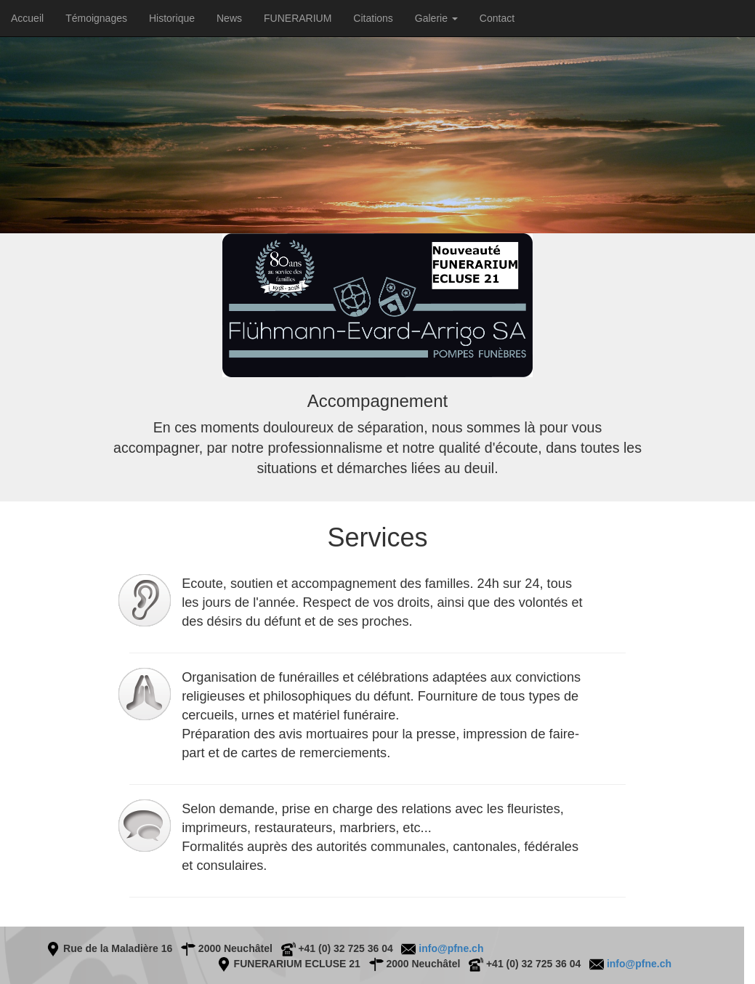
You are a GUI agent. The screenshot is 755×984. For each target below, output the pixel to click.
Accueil (27, 18)
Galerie (436, 18)
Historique (172, 18)
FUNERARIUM (297, 18)
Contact (497, 18)
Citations (372, 18)
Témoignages (96, 18)
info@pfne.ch (449, 948)
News (229, 18)
